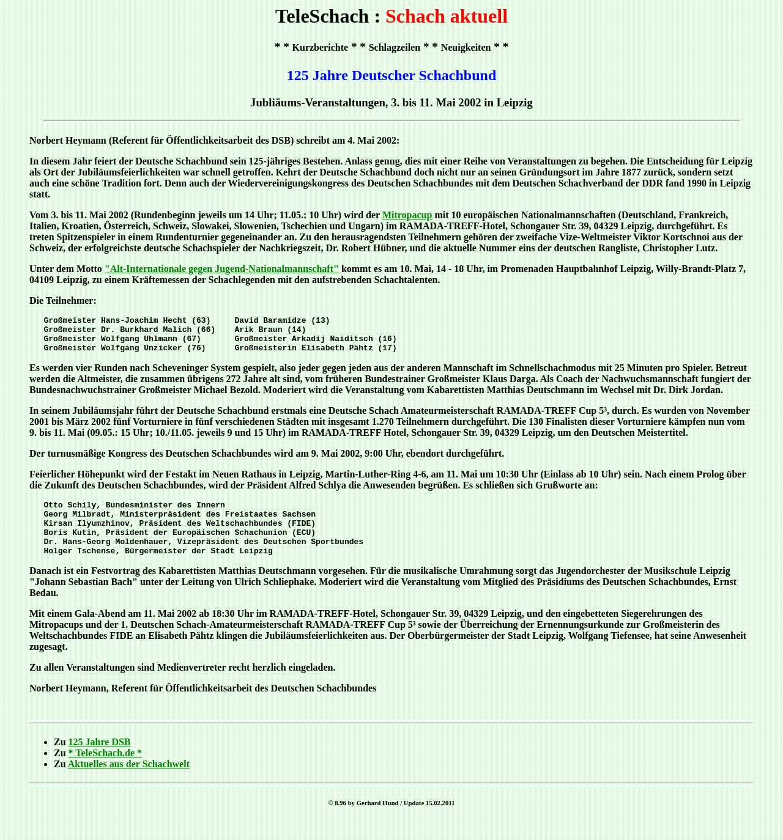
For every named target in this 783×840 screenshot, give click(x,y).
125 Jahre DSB (100, 760)
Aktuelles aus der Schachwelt (129, 782)
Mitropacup (407, 215)
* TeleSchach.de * (105, 771)
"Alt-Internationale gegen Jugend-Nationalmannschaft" (222, 268)
